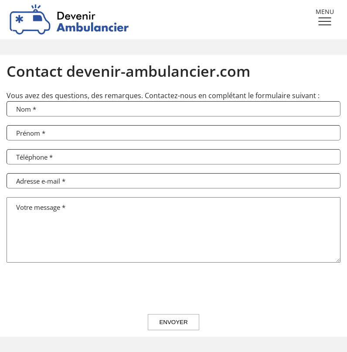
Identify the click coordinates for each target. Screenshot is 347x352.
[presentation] (173, 288)
